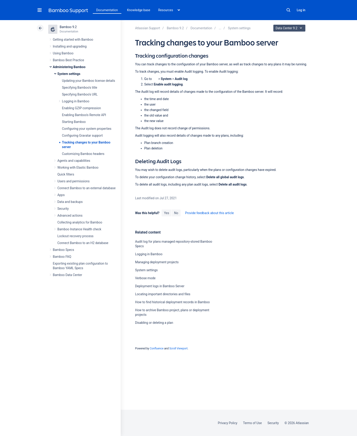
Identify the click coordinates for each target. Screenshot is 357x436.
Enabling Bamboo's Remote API (84, 115)
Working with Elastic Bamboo (78, 167)
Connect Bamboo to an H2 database (82, 243)
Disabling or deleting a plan (154, 322)
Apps (61, 195)
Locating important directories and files (162, 294)
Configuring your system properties (86, 128)
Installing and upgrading (70, 46)
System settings (68, 74)
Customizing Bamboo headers (83, 154)
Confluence (156, 348)
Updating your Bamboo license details (88, 80)
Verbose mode (145, 278)
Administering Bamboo (69, 67)
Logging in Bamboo (75, 101)
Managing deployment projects (157, 262)
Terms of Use (252, 423)
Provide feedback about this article (209, 213)
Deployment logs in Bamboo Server (159, 286)
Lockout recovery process (75, 236)
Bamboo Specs (63, 250)
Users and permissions (73, 181)
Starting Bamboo (74, 122)
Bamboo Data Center (67, 275)
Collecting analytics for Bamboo (79, 222)
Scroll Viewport (178, 348)
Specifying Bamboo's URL (80, 94)
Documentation (107, 10)
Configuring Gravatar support (82, 135)
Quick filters (65, 174)
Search (288, 10)
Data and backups (70, 202)
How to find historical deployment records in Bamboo (172, 302)
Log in (301, 10)
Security (63, 208)
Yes (166, 213)
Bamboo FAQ (62, 256)
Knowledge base (138, 10)
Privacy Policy (227, 423)
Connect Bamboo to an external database (86, 188)
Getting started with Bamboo (73, 39)
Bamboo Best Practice (68, 60)
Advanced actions (70, 215)
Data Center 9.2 (290, 28)
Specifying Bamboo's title (79, 87)
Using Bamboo (63, 53)
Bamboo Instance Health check (79, 229)
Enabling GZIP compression (81, 108)
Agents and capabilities (73, 160)
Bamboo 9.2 (68, 27)
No (176, 213)
